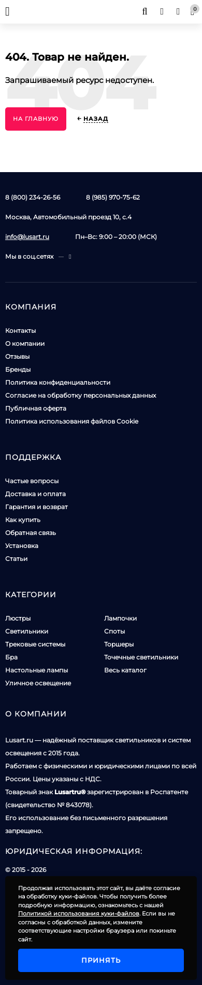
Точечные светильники (141, 657)
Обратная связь (30, 533)
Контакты (20, 330)
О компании (25, 343)
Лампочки (120, 618)
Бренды (18, 369)
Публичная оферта (35, 408)
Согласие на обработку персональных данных (80, 395)
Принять (101, 960)
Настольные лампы (36, 670)
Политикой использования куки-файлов (78, 913)
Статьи (16, 558)
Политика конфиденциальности (57, 382)
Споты (114, 631)
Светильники (26, 631)
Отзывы (17, 356)
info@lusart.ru (27, 237)
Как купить (22, 520)
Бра (11, 657)
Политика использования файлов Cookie (71, 421)
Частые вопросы (32, 481)
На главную (36, 118)
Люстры (18, 618)
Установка (21, 546)
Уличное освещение (38, 683)
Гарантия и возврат (36, 507)
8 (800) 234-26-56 (32, 197)
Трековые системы (35, 644)
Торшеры (119, 644)
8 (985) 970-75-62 (113, 197)
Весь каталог (125, 670)
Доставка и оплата (35, 494)
